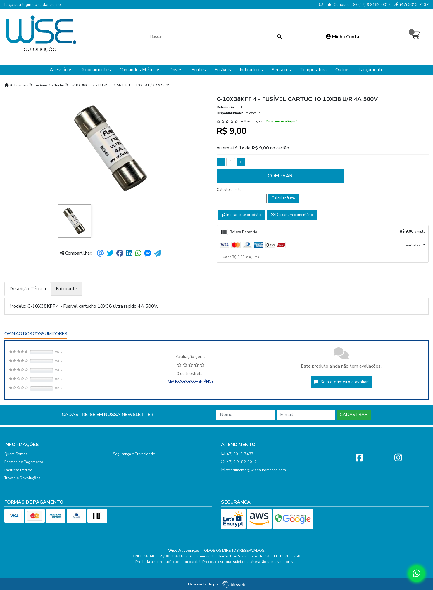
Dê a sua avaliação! (281, 121)
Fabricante (66, 289)
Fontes (198, 70)
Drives (175, 70)
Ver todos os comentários (190, 381)
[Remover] (221, 162)
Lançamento (371, 70)
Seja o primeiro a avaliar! (341, 382)
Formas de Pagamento (23, 461)
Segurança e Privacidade (134, 454)
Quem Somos (16, 454)
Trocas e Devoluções (22, 478)
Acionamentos (96, 70)
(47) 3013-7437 (411, 4)
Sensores (281, 70)
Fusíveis (223, 70)
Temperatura (313, 70)
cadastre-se (49, 4)
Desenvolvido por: (216, 584)
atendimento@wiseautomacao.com (253, 470)
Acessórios (61, 70)
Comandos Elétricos (140, 70)
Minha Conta (342, 37)
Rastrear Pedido (18, 470)
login (27, 4)
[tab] (323, 232)
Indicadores (251, 70)
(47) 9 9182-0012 (372, 4)
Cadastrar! (354, 414)
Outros (342, 70)
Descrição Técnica (27, 289)
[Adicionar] (241, 162)
